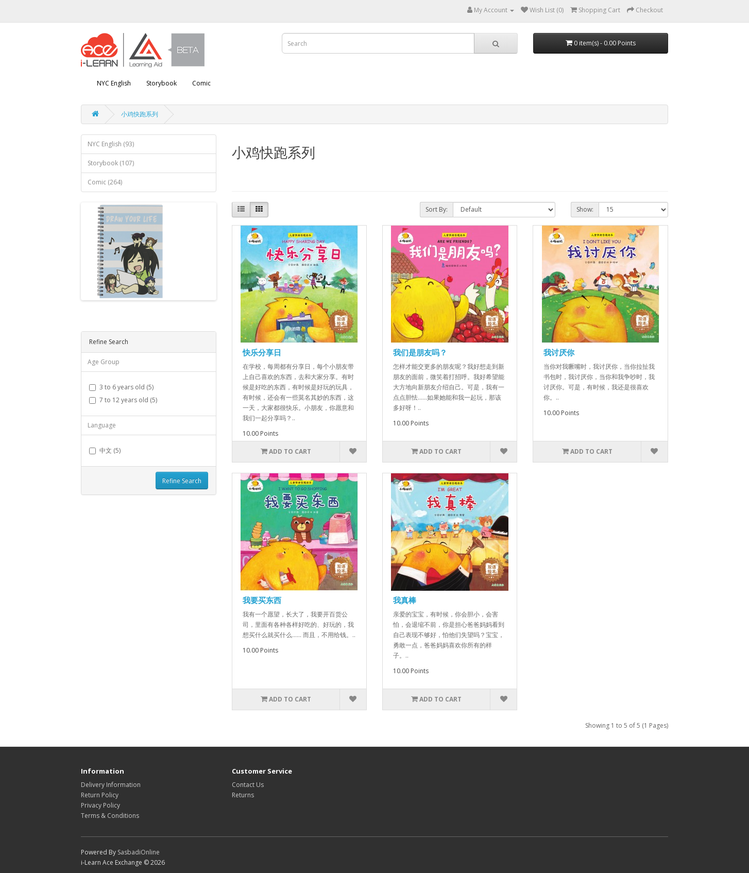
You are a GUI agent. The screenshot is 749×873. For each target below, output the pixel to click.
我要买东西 (262, 600)
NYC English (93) (111, 144)
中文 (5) (105, 450)
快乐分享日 (262, 352)
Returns (243, 795)
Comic (201, 83)
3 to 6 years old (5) (121, 387)
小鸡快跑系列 (139, 114)
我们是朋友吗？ (420, 352)
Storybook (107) (111, 163)
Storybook (161, 83)
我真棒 (404, 600)
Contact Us (248, 784)
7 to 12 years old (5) (123, 400)
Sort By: (436, 209)
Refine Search (181, 480)
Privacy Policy (100, 805)
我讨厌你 (558, 352)
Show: (584, 209)
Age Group (104, 361)
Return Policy (99, 795)
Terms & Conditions (110, 815)
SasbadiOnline (138, 852)
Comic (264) (105, 182)
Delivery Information (111, 784)
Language (102, 425)
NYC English (114, 83)
